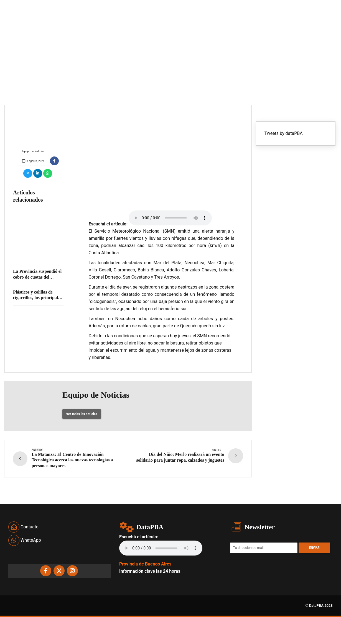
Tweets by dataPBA (283, 133)
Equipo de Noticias (33, 133)
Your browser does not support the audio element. (170, 217)
